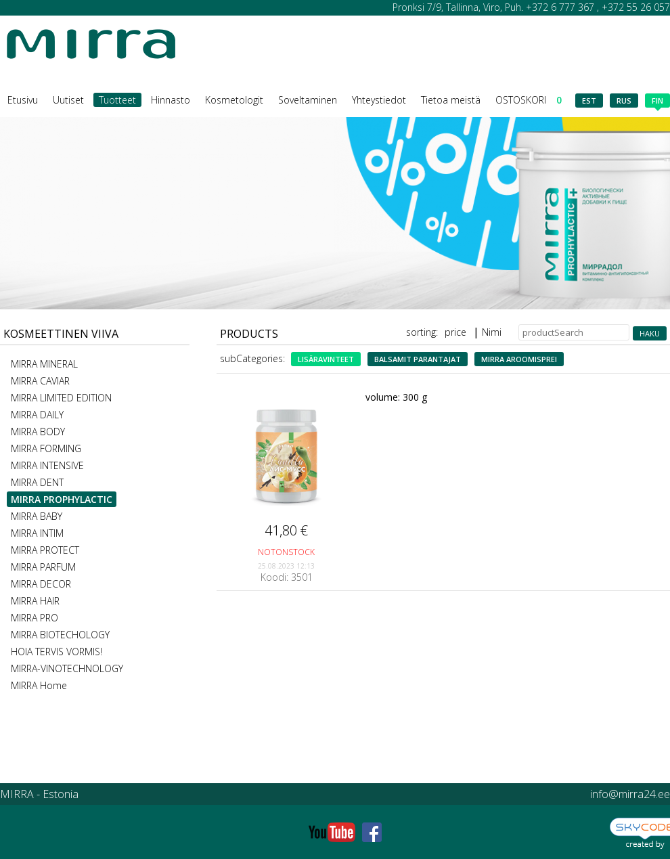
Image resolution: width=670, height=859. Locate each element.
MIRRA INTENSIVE (47, 465)
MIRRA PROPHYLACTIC (61, 499)
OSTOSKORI (528, 99)
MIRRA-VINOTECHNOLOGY (67, 668)
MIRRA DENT (37, 482)
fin (657, 101)
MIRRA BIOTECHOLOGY (60, 634)
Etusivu (22, 99)
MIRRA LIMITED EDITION (61, 397)
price (455, 332)
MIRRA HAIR (35, 600)
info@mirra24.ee (630, 794)
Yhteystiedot (379, 99)
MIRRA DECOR (41, 583)
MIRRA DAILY (37, 414)
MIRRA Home (39, 685)
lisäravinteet (326, 359)
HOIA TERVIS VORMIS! (56, 651)
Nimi (491, 332)
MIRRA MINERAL (44, 363)
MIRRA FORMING (46, 448)
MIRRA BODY (38, 431)
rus (624, 100)
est (589, 100)
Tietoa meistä (451, 99)
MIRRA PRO (34, 617)
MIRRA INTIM (37, 533)
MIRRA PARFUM (43, 566)
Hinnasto (170, 99)
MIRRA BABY (36, 516)
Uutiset (68, 99)
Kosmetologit (234, 99)
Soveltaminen (307, 99)
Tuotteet (117, 99)
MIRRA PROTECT (45, 550)
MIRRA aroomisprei (519, 359)
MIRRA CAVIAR (40, 380)
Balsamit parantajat (417, 359)
